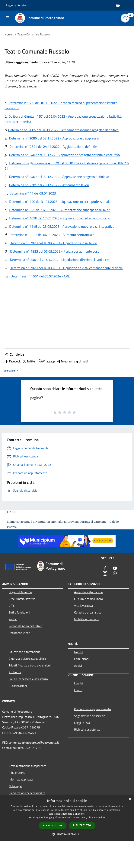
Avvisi (78, 665)
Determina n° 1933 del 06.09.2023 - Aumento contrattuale (51, 234)
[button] (67, 834)
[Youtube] (115, 568)
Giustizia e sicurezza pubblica (27, 658)
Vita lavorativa (83, 605)
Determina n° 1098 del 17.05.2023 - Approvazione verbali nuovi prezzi (59, 218)
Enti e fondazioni (19, 612)
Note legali (15, 786)
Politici (13, 619)
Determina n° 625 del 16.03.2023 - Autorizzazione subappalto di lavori (59, 209)
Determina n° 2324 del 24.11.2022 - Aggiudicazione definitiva (53, 146)
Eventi (78, 690)
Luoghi (78, 683)
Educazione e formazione (24, 652)
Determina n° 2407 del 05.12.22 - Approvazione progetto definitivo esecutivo (64, 154)
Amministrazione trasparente (27, 766)
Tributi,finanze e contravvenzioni (30, 665)
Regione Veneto (16, 5)
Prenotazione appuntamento (92, 709)
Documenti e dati (19, 632)
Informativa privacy (21, 779)
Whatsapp (46, 361)
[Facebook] (105, 568)
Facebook (13, 361)
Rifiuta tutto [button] (82, 825)
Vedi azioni (12, 370)
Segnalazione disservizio (89, 716)
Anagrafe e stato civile (88, 592)
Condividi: (14, 354)
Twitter (29, 361)
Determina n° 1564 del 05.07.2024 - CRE (40, 276)
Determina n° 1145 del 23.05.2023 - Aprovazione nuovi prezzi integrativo (62, 226)
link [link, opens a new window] (103, 817)
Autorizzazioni (18, 685)
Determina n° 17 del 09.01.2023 (32, 193)
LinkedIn (81, 361)
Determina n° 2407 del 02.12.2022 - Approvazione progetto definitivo (59, 176)
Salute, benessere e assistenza (28, 679)
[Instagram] (105, 574)
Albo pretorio (17, 772)
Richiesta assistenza (87, 729)
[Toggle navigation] (7, 17)
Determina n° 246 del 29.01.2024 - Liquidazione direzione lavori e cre (60, 259)
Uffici (12, 605)
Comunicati (81, 658)
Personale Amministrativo (25, 626)
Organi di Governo (20, 592)
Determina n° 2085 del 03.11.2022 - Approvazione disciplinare (54, 138)
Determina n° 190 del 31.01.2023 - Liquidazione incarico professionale (59, 201)
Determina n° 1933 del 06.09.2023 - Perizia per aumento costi (55, 251)
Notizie (78, 652)
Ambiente (15, 672)
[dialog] (67, 818)
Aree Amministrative (22, 599)
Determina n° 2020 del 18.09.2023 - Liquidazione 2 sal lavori (53, 243)
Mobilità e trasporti (86, 619)
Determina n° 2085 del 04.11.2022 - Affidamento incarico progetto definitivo (63, 130)
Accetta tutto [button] (52, 825)
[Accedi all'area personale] (118, 5)
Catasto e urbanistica (87, 612)
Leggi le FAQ (82, 722)
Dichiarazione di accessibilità (27, 793)
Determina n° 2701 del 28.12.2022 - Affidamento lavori (49, 185)
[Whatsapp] (115, 574)
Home (8, 34)
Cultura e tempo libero (88, 599)
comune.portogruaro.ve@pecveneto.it (34, 742)
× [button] (129, 799)
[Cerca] (126, 18)
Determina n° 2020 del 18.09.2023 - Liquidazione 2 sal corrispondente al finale (66, 267)
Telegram (64, 361)
